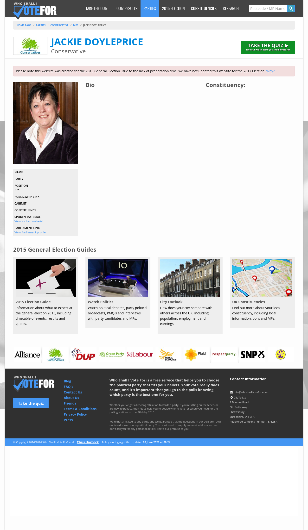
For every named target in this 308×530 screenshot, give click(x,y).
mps (75, 25)
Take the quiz (31, 403)
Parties (150, 8)
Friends (70, 403)
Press (68, 420)
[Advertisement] (154, 482)
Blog (67, 381)
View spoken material (28, 221)
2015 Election (173, 8)
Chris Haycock (88, 442)
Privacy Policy (75, 414)
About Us (71, 397)
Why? (270, 71)
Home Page (24, 25)
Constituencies (204, 8)
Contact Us (73, 392)
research (231, 8)
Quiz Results (126, 8)
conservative (59, 25)
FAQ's (68, 386)
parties (40, 25)
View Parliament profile (30, 232)
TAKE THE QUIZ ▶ (268, 46)
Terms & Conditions (80, 408)
